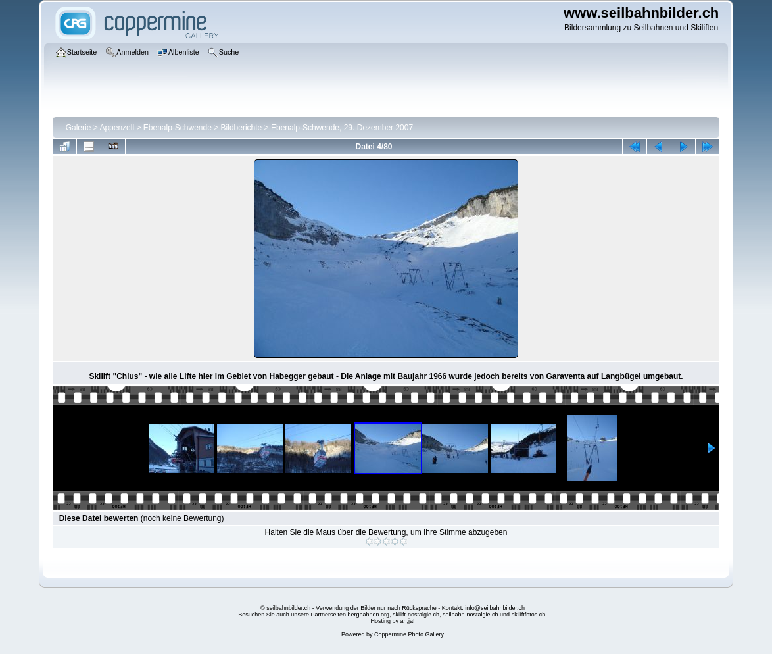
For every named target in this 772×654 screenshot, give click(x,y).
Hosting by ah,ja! (392, 621)
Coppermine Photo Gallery (409, 634)
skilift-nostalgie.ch (416, 614)
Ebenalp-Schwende (177, 127)
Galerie (78, 127)
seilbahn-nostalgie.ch (470, 614)
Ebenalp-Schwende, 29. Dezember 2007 (342, 127)
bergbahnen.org (368, 614)
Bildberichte (241, 127)
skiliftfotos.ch (529, 614)
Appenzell (116, 127)
